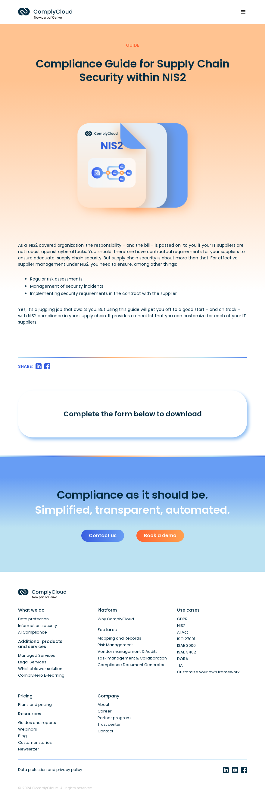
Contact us (103, 535)
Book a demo (160, 535)
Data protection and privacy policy (50, 769)
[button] (240, 12)
